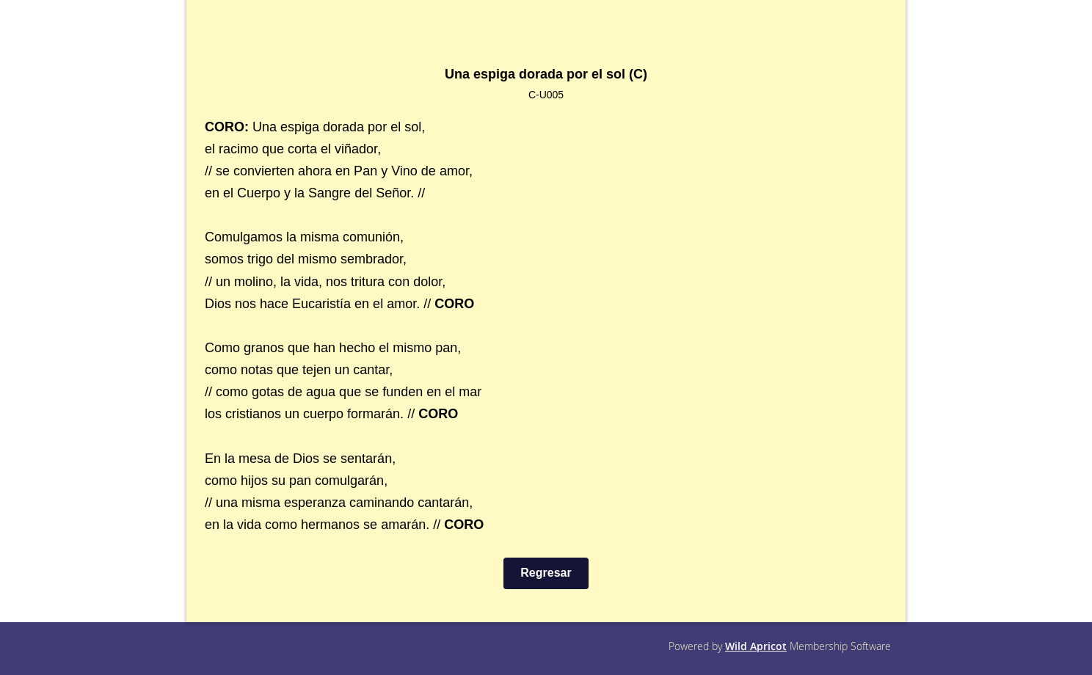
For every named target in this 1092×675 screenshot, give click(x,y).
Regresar (545, 572)
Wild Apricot (756, 646)
